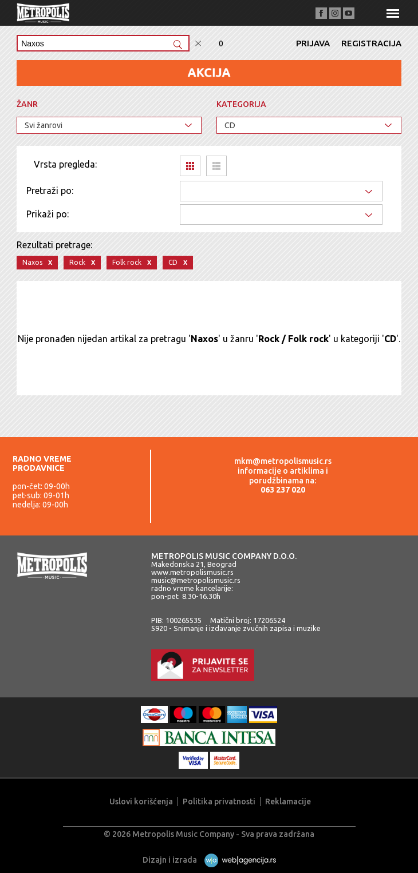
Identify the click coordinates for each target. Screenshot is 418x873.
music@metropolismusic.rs (195, 580)
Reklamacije (288, 801)
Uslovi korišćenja (141, 801)
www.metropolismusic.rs (192, 572)
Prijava (313, 43)
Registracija (371, 43)
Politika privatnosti (219, 801)
